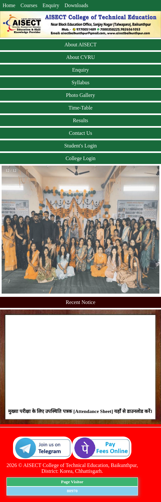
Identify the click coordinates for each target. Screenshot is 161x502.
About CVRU (80, 57)
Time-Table (81, 108)
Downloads (76, 5)
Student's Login (80, 145)
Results (80, 120)
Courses (28, 5)
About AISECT (80, 44)
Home (9, 5)
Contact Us (80, 133)
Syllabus (80, 82)
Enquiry (51, 5)
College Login (81, 158)
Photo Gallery (80, 95)
